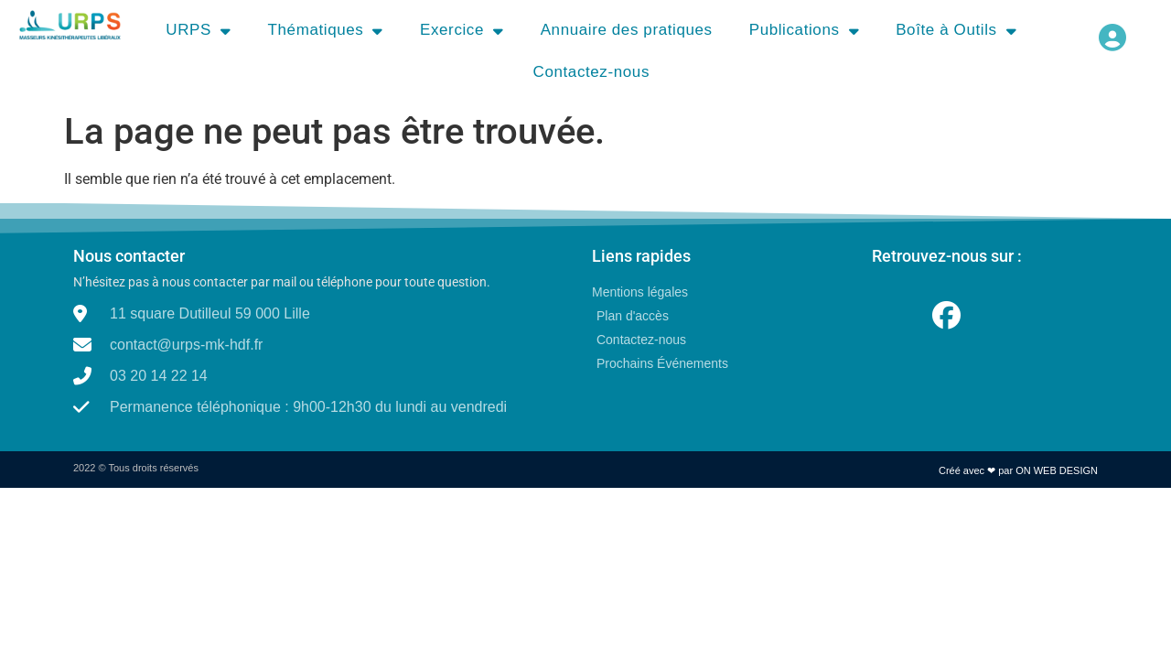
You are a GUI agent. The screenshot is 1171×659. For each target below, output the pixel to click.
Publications (804, 31)
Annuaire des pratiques (627, 29)
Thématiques (325, 31)
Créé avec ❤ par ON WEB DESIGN (1018, 470)
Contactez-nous (591, 72)
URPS (198, 31)
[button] (1112, 37)
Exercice (462, 31)
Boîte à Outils (956, 31)
